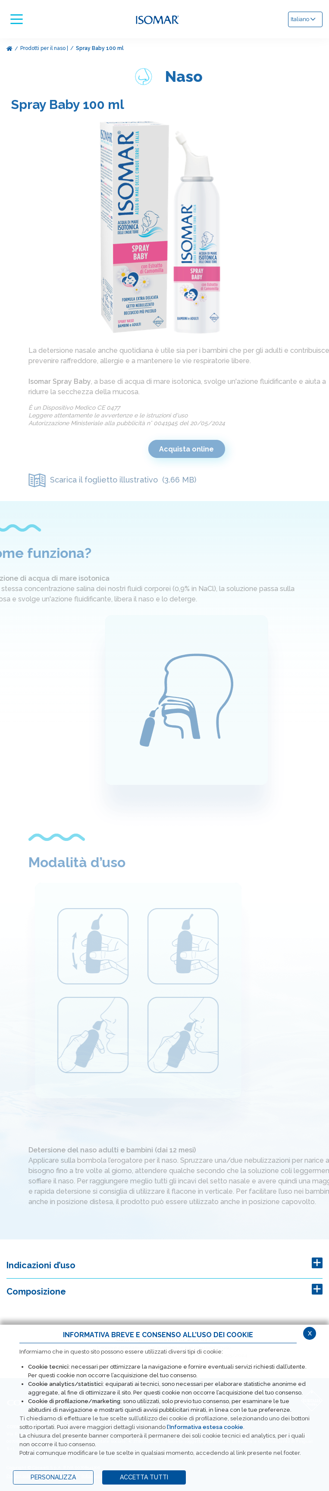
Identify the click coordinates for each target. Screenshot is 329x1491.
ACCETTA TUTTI (144, 1477)
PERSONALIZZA (53, 1477)
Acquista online (198, 449)
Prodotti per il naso (43, 48)
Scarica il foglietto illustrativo (124, 479)
